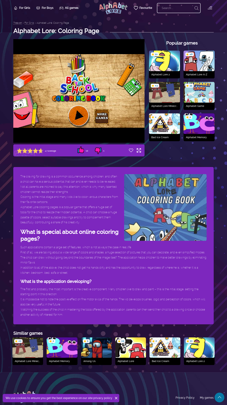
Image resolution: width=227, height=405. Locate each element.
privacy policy (102, 398)
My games (207, 397)
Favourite (142, 8)
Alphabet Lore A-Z (196, 74)
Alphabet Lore (126, 361)
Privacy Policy (185, 397)
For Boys (44, 8)
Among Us (89, 361)
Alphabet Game (195, 106)
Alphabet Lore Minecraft (164, 106)
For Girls (21, 8)
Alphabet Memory (196, 137)
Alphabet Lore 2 (160, 74)
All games (68, 8)
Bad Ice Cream (160, 137)
